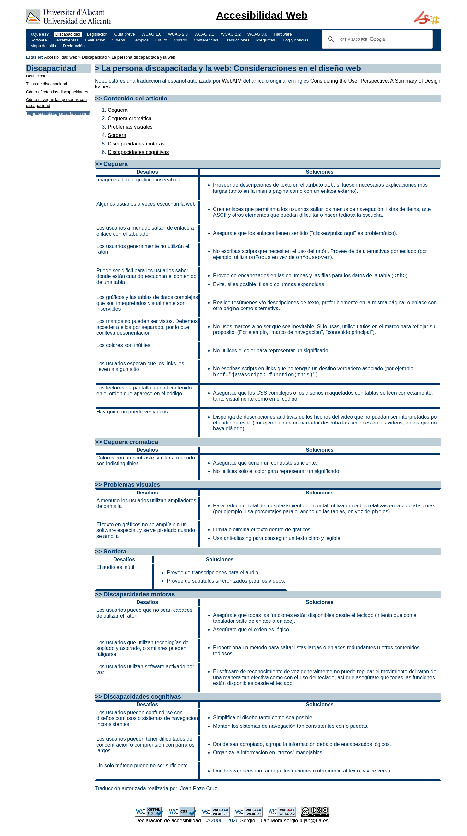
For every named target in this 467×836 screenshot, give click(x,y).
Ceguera (117, 110)
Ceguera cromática (129, 118)
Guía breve (124, 34)
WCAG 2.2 (231, 34)
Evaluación (95, 40)
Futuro (161, 40)
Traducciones (237, 40)
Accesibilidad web (60, 57)
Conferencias (206, 40)
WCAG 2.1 (204, 34)
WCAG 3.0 (257, 34)
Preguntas (265, 40)
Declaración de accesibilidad (168, 820)
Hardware (283, 34)
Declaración (74, 45)
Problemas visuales (130, 127)
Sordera (117, 135)
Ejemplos (140, 40)
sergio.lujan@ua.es (306, 820)
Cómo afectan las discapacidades (57, 91)
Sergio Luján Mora (261, 820)
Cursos (180, 40)
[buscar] (376, 39)
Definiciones (37, 76)
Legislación (97, 34)
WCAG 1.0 (151, 34)
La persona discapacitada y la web (143, 57)
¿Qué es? (39, 34)
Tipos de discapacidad (46, 83)
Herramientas (66, 40)
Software (38, 40)
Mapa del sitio (43, 45)
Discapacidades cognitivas (138, 152)
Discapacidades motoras (136, 143)
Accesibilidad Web (261, 15)
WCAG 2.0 (178, 34)
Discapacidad (67, 34)
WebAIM (232, 81)
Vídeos (118, 40)
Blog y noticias (295, 40)
